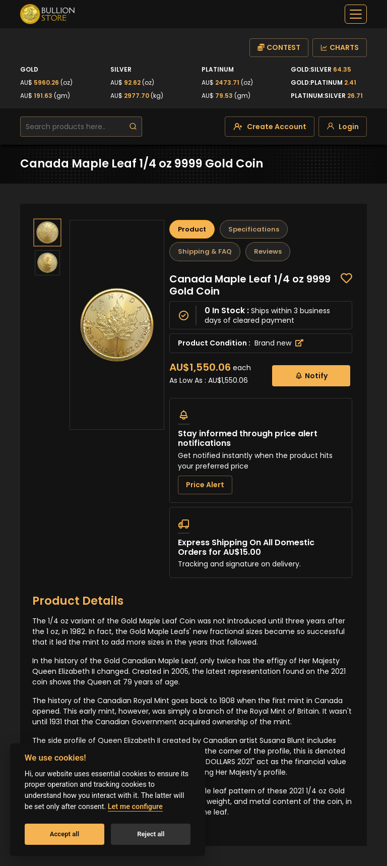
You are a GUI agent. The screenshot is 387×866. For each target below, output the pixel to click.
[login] (342, 127)
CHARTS (339, 47)
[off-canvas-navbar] (356, 14)
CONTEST (278, 47)
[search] (133, 127)
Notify (311, 375)
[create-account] (269, 127)
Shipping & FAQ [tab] (205, 251)
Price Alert (205, 485)
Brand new (278, 343)
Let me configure (135, 806)
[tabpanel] (260, 425)
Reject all (150, 834)
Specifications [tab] (253, 229)
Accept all (64, 834)
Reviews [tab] (268, 251)
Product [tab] (192, 229)
